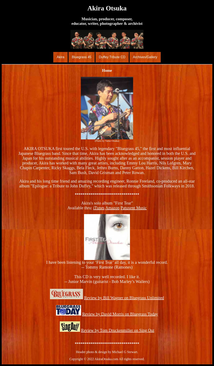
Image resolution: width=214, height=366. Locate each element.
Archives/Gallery (145, 57)
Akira (60, 57)
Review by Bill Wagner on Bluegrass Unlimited (124, 297)
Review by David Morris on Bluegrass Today (120, 314)
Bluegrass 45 (81, 57)
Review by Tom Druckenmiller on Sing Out (117, 330)
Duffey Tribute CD (112, 57)
